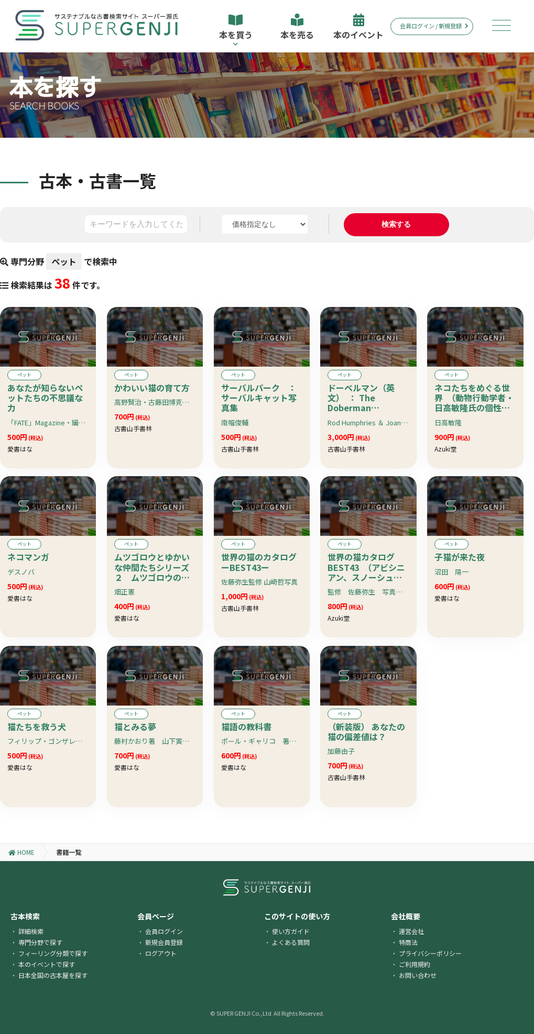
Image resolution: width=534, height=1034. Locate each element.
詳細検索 (30, 931)
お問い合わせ (418, 975)
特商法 (408, 942)
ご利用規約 (414, 964)
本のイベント (358, 27)
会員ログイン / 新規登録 (434, 25)
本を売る (297, 27)
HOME (21, 852)
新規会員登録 (164, 942)
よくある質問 (291, 942)
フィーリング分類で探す (53, 953)
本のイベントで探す (46, 964)
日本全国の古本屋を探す (53, 975)
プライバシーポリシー (430, 953)
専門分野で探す (40, 942)
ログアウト (161, 953)
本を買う (235, 30)
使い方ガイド (291, 931)
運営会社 (411, 931)
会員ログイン (164, 931)
